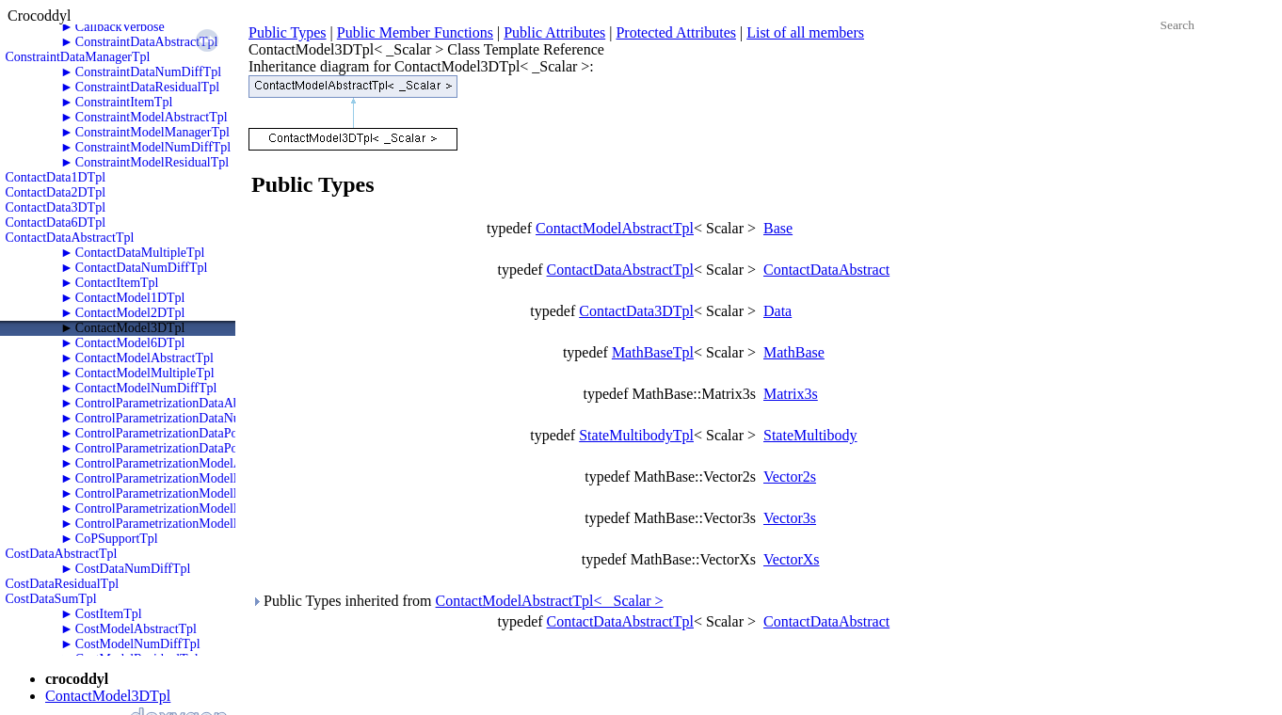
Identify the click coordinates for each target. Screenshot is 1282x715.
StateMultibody (810, 435)
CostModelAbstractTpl (136, 629)
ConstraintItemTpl (123, 102)
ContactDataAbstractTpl (70, 237)
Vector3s (789, 518)
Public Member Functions (415, 32)
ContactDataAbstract (826, 270)
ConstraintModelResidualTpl (152, 162)
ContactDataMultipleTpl (140, 253)
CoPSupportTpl (116, 539)
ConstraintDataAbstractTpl (146, 42)
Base (778, 228)
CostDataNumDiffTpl (133, 569)
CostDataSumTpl (51, 599)
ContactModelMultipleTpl (145, 373)
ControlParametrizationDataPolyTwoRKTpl (191, 448)
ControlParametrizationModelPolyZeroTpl (188, 523)
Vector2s (789, 477)
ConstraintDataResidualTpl (147, 87)
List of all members (805, 32)
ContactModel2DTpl (130, 313)
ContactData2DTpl (56, 192)
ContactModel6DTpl (130, 343)
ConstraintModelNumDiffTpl (153, 147)
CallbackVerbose (120, 27)
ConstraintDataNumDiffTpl (148, 72)
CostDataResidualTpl (63, 584)
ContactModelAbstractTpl (144, 358)
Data (777, 311)
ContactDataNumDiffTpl (141, 268)
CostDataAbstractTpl (62, 554)
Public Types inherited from (457, 601)
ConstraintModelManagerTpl (152, 132)
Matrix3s (790, 394)
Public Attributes (554, 32)
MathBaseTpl (653, 352)
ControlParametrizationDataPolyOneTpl (181, 433)
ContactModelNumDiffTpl (146, 388)
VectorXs (791, 559)
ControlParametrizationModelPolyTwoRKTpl (196, 508)
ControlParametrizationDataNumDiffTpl (182, 418)
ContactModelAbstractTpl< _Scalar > (550, 601)
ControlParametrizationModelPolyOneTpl (186, 493)
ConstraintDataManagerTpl (78, 57)
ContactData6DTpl (56, 222)
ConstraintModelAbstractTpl (151, 117)
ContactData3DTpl (56, 207)
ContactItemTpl (117, 283)
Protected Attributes (676, 32)
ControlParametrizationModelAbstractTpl (185, 463)
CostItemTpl (108, 614)
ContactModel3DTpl (130, 328)
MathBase (794, 352)
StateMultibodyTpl (636, 435)
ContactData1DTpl (56, 177)
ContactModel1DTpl (130, 298)
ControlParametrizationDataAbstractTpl (181, 403)
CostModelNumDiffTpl (137, 644)
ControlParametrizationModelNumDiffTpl (187, 478)
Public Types (287, 32)
